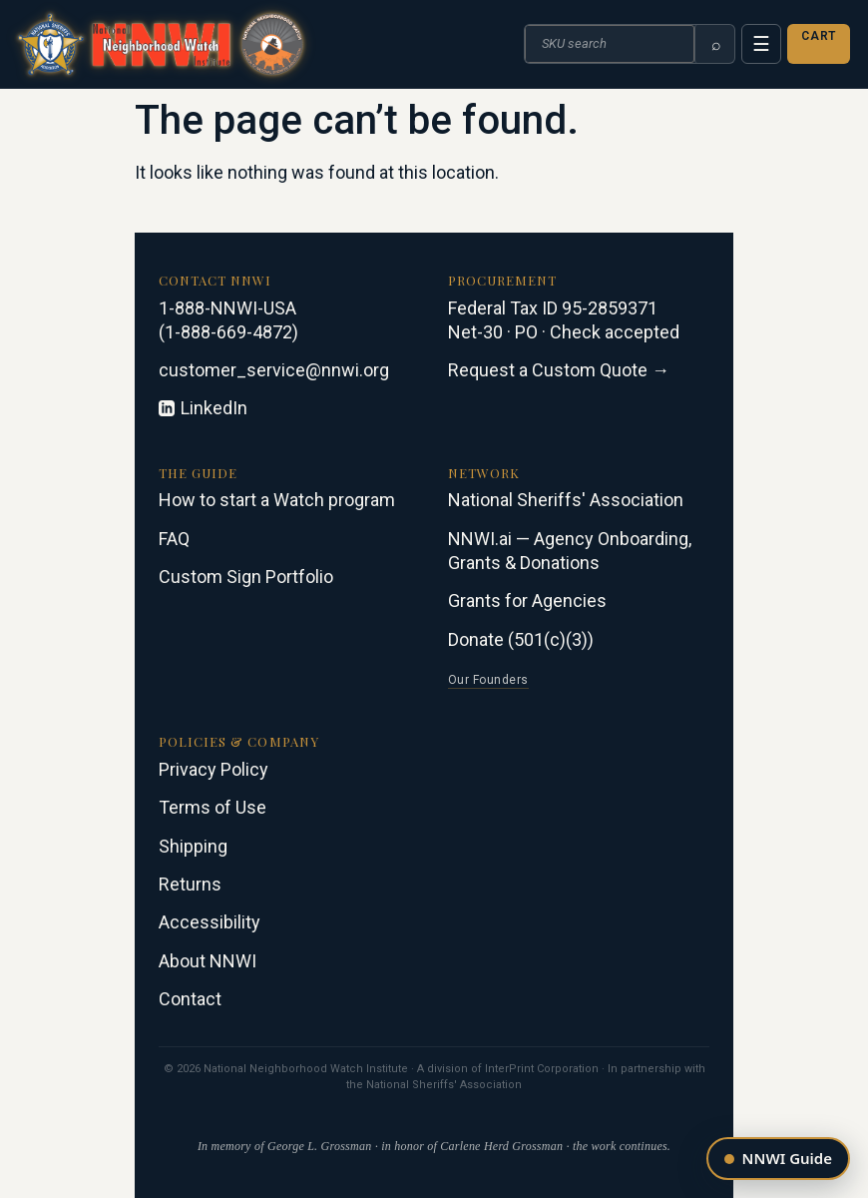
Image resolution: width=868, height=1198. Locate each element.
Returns (190, 884)
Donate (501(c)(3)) (521, 639)
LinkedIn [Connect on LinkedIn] (203, 407)
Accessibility (209, 921)
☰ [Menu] (761, 44)
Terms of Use (212, 807)
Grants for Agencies (527, 600)
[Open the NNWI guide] (778, 1158)
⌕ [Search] (716, 44)
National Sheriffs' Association (565, 499)
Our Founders (488, 680)
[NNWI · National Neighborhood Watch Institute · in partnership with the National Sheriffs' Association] (161, 44)
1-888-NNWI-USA (227, 308)
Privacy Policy (213, 769)
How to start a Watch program (277, 499)
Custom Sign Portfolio (246, 576)
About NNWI (207, 960)
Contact (190, 998)
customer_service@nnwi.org (274, 369)
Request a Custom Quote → (558, 369)
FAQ (174, 538)
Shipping (193, 846)
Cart (818, 36)
